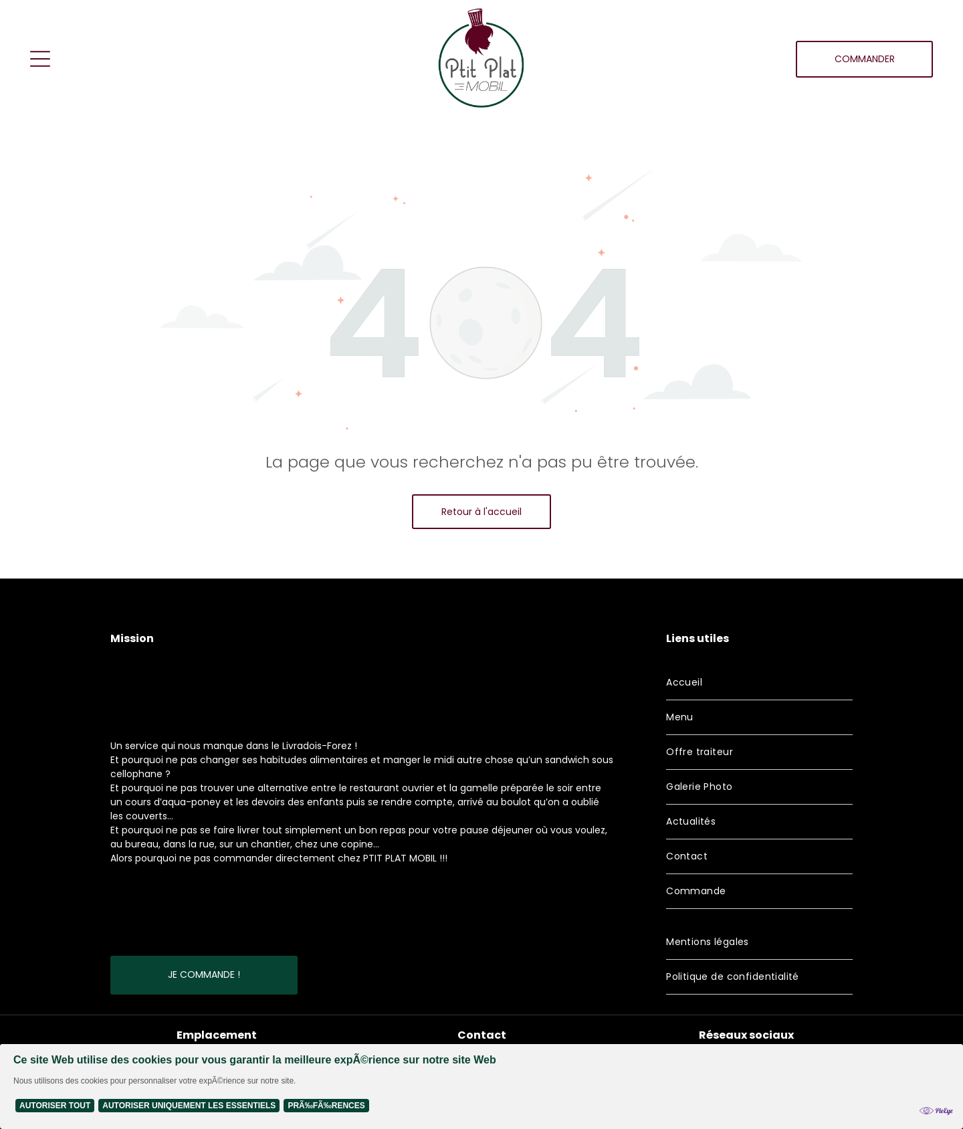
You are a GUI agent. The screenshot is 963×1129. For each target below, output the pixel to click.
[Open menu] (40, 59)
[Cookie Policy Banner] (481, 1086)
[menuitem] (759, 682)
